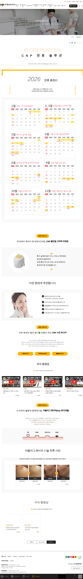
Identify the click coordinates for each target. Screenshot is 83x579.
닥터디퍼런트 (29, 556)
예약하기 (51, 542)
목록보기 (32, 542)
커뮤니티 (63, 5)
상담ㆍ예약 (57, 5)
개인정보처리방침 (4, 560)
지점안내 (73, 6)
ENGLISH (73, 1)
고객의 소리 (3, 556)
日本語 (80, 1)
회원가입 (69, 1)
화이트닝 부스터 (42, 353)
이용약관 (12, 560)
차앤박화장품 (21, 556)
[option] (12, 523)
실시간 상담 (41, 542)
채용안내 (15, 556)
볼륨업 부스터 (59, 353)
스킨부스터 (29, 5)
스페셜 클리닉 (78, 37)
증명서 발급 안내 (76, 568)
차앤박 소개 (16, 5)
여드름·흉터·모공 (36, 5)
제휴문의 (9, 556)
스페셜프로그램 (50, 5)
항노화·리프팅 (23, 5)
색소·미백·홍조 (43, 5)
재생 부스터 (25, 353)
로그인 (65, 1)
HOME (72, 37)
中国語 (77, 1)
